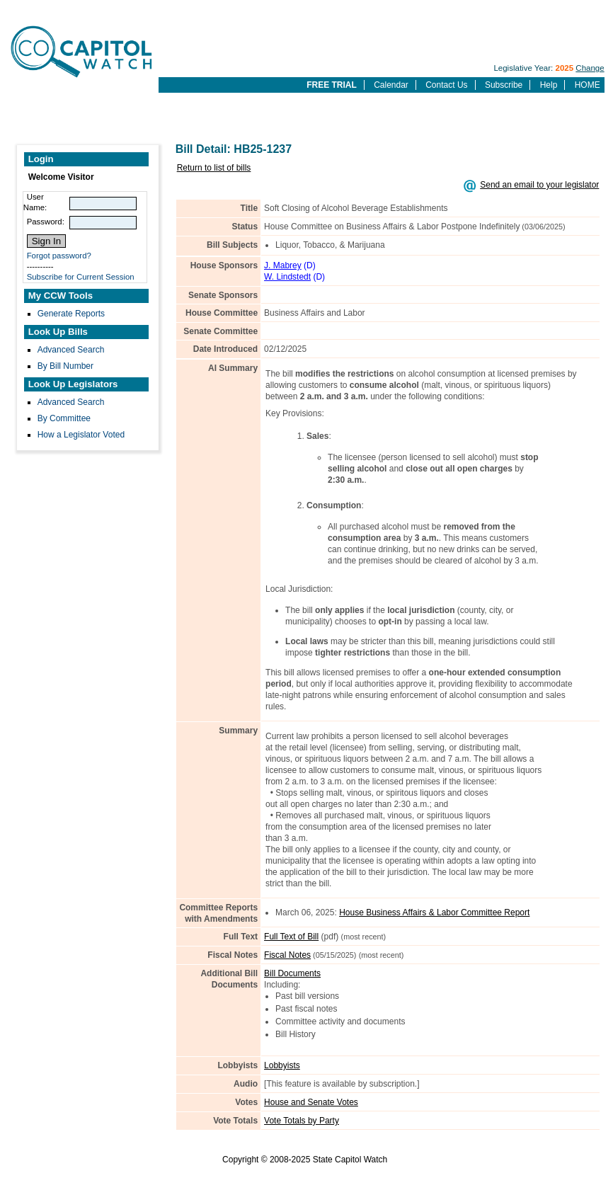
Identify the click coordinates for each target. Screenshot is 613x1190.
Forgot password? (59, 255)
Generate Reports (71, 314)
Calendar (391, 85)
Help (549, 85)
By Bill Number (65, 366)
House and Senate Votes (311, 1102)
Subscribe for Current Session (80, 277)
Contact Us (446, 85)
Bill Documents (292, 973)
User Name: (35, 202)
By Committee (64, 418)
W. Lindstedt (287, 277)
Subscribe (503, 85)
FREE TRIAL (331, 85)
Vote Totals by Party (301, 1121)
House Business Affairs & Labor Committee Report (434, 912)
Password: (45, 221)
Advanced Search (71, 350)
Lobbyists (282, 1065)
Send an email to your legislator (539, 185)
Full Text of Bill (291, 937)
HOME (587, 85)
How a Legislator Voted (81, 435)
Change (589, 68)
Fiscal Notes (287, 955)
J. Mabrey (283, 265)
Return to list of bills (214, 168)
